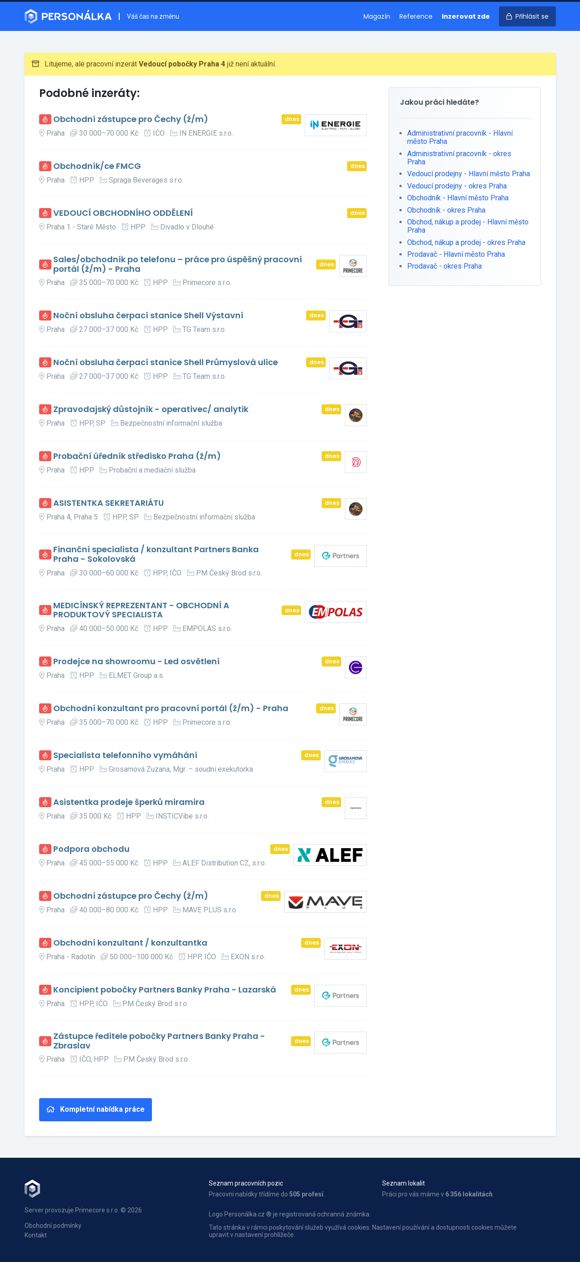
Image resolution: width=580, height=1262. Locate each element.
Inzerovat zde (466, 16)
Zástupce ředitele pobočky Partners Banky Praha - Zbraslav (159, 1041)
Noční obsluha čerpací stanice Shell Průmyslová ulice (165, 362)
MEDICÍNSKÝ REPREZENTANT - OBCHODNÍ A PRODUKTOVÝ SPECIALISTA (141, 610)
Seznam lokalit (403, 1183)
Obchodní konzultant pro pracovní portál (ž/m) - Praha (170, 708)
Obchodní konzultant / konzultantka (130, 943)
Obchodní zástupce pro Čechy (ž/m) (130, 119)
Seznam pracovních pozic (246, 1183)
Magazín (376, 16)
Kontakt (36, 1235)
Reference (416, 16)
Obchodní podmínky (53, 1225)
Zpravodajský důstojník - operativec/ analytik (150, 409)
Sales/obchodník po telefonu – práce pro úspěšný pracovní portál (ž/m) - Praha (177, 264)
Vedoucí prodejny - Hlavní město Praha (468, 173)
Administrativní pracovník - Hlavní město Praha (460, 137)
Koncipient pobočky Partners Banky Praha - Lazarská (164, 990)
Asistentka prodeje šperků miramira (129, 802)
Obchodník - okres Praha (446, 210)
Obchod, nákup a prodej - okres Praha (466, 242)
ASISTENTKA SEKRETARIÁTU (108, 503)
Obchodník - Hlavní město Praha (458, 197)
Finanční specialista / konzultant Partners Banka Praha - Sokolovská (156, 554)
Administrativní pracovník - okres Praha (459, 157)
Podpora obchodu (91, 849)
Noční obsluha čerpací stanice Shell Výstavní (148, 316)
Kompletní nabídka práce (95, 1109)
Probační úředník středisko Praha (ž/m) (137, 456)
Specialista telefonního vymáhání (125, 755)
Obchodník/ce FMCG (97, 166)
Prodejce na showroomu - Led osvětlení (136, 662)
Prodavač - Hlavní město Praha (456, 254)
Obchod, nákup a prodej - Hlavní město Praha (468, 226)
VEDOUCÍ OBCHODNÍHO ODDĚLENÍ (123, 213)
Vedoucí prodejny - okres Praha (457, 186)
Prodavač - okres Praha (444, 266)
